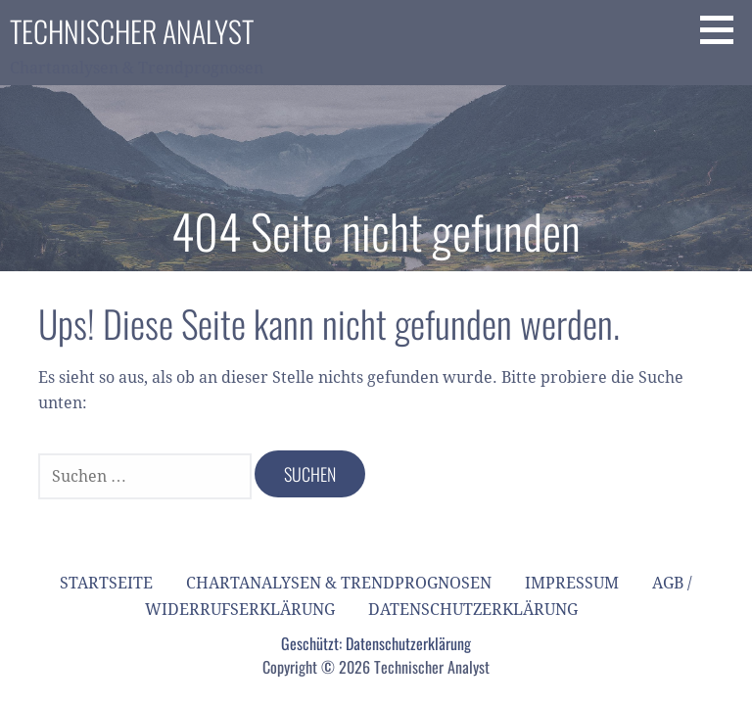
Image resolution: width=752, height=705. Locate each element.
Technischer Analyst (132, 31)
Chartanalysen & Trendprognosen (339, 583)
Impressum (572, 583)
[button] (723, 29)
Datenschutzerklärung (473, 609)
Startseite (106, 583)
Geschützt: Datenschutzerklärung (376, 643)
